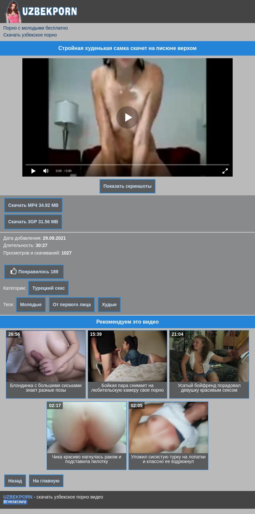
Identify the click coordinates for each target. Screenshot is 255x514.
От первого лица (72, 304)
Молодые (31, 304)
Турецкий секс (48, 288)
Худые (109, 304)
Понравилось (34, 271)
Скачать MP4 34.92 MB (33, 205)
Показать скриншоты (128, 186)
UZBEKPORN (18, 497)
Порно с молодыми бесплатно (35, 28)
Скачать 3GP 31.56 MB (33, 221)
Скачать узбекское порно (30, 34)
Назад (15, 480)
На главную (46, 480)
